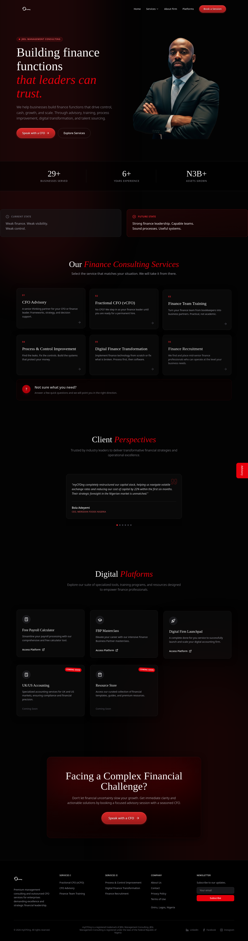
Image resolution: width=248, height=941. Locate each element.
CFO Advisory (67, 888)
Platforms (188, 9)
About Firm (170, 9)
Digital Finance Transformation (122, 888)
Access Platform (33, 652)
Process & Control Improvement (123, 882)
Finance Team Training (72, 893)
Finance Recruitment (116, 893)
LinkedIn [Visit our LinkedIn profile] (192, 930)
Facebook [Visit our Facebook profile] (209, 930)
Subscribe (215, 898)
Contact (155, 888)
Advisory (242, 470)
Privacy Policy (158, 893)
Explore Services (74, 133)
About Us (156, 882)
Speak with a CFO (35, 133)
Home (137, 9)
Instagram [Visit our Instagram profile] (227, 930)
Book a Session (213, 9)
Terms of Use (158, 899)
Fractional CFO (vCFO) (72, 882)
